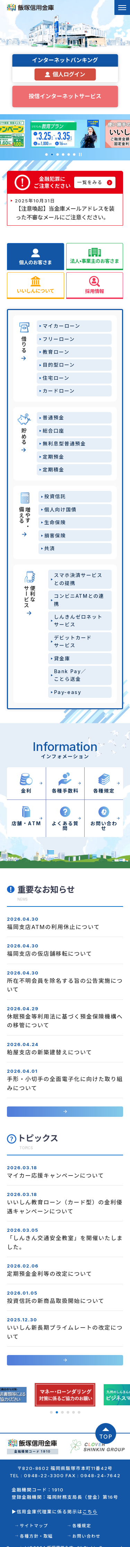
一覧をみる (90, 182)
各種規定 (81, 1518)
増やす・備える (23, 517)
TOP (106, 1428)
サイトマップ (34, 1518)
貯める (23, 436)
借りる (23, 344)
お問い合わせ (86, 1528)
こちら (90, 1504)
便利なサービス (23, 596)
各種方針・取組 (36, 1528)
